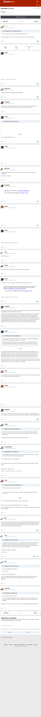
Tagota (6, 292)
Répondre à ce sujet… (7, 694)
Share (10, 701)
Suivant (36, 21)
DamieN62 (7, 102)
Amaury (6, 233)
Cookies (35, 713)
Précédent (5, 21)
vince (5, 279)
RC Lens (11, 12)
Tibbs (5, 439)
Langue (6, 713)
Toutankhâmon (8, 515)
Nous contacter (29, 713)
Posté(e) (9, 27)
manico (3, 11)
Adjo (5, 586)
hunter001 (6, 168)
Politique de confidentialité (19, 713)
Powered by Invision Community (20, 715)
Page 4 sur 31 (21, 21)
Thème (11, 713)
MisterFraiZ (16, 31)
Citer (5, 41)
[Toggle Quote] (2, 31)
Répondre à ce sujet (20, 17)
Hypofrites (7, 657)
